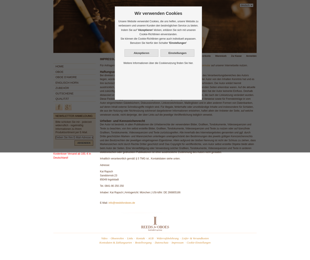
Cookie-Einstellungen (199, 242)
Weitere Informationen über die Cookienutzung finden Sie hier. (158, 63)
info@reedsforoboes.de (122, 202)
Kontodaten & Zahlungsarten (116, 242)
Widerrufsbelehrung (168, 238)
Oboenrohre (117, 238)
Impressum (178, 242)
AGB (151, 238)
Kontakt (140, 238)
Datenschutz (161, 242)
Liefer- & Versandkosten (195, 238)
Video (104, 238)
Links (130, 238)
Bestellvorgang (143, 242)
